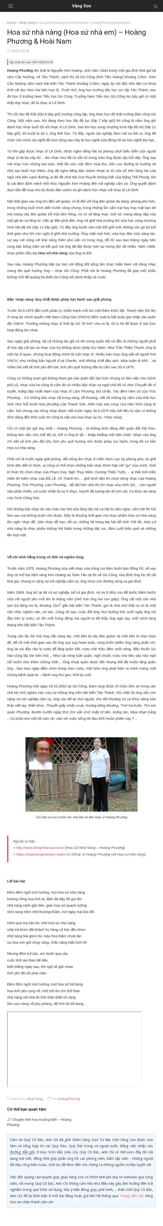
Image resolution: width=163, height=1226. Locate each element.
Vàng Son (81, 5)
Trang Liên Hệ (131, 1195)
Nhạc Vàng (27, 22)
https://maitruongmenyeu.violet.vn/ (43, 854)
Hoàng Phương (69, 1099)
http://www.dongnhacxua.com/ (40, 848)
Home (11, 22)
